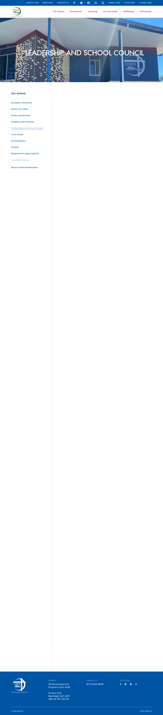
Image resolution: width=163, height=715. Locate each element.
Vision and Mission (20, 116)
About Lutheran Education (24, 168)
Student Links (145, 3)
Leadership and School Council (27, 128)
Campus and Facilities (22, 122)
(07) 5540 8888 (95, 684)
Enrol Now (48, 3)
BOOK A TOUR (33, 3)
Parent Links (114, 3)
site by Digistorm (146, 711)
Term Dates (17, 135)
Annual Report (18, 141)
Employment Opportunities (25, 154)
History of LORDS (19, 109)
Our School (18, 94)
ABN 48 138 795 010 (58, 699)
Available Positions (20, 160)
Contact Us (63, 3)
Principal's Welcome (21, 103)
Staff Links (129, 3)
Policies (15, 147)
